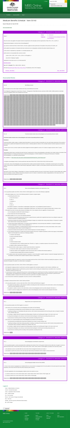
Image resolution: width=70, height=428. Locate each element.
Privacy (26, 416)
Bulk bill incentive (7, 62)
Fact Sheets (48, 416)
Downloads (38, 418)
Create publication (39, 416)
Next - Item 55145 (61, 70)
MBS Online (11, 416)
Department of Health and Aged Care (12, 6)
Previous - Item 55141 (9, 70)
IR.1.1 (19, 67)
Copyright (26, 419)
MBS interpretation (60, 416)
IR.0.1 (16, 67)
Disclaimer (27, 418)
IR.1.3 (24, 67)
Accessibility (27, 415)
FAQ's (58, 415)
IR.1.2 (21, 67)
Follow (45, 1)
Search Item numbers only (55, 5)
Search (37, 415)
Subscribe (7, 408)
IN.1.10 (12, 67)
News (47, 415)
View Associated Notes (7, 27)
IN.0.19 (9, 67)
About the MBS (16, 14)
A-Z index (37, 419)
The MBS (8, 14)
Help (23, 14)
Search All (52, 4)
